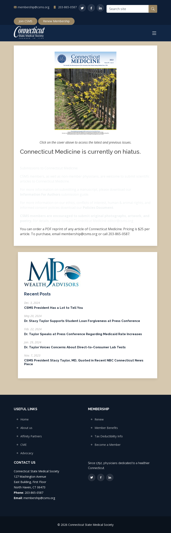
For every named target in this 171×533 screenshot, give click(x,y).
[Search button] (153, 9)
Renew (99, 419)
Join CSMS (25, 21)
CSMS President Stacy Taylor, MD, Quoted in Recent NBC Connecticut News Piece (83, 364)
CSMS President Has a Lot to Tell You (53, 310)
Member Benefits (106, 427)
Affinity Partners (31, 436)
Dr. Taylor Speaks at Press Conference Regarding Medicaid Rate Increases (83, 336)
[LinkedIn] (100, 8)
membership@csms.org (33, 7)
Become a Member (108, 444)
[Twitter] (82, 8)
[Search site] (128, 9)
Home (24, 419)
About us (26, 427)
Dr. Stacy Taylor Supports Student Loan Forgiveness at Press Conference (82, 323)
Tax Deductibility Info (109, 436)
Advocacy (26, 453)
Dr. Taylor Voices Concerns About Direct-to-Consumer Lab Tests (75, 349)
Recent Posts (37, 296)
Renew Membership (56, 21)
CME (23, 444)
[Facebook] (91, 8)
